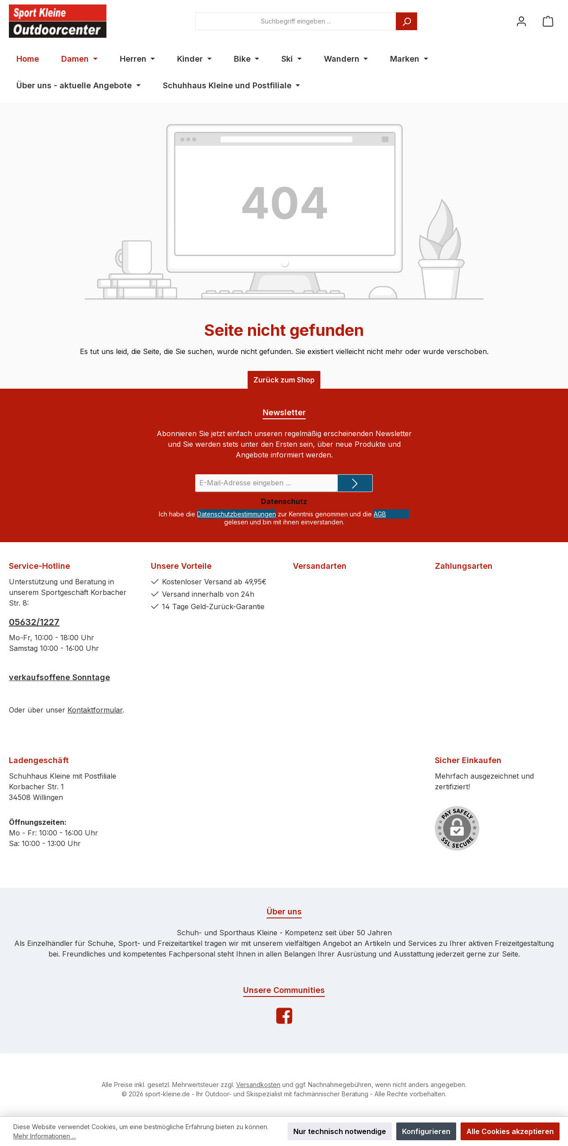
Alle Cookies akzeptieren (510, 1131)
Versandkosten (258, 1084)
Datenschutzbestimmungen (236, 514)
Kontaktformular (94, 709)
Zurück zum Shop (284, 379)
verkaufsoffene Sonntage (59, 677)
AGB (380, 514)
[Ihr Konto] (521, 21)
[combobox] (295, 21)
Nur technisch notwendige (339, 1131)
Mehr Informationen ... (44, 1136)
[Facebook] (284, 1016)
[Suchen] (406, 21)
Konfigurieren (426, 1131)
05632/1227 (34, 622)
